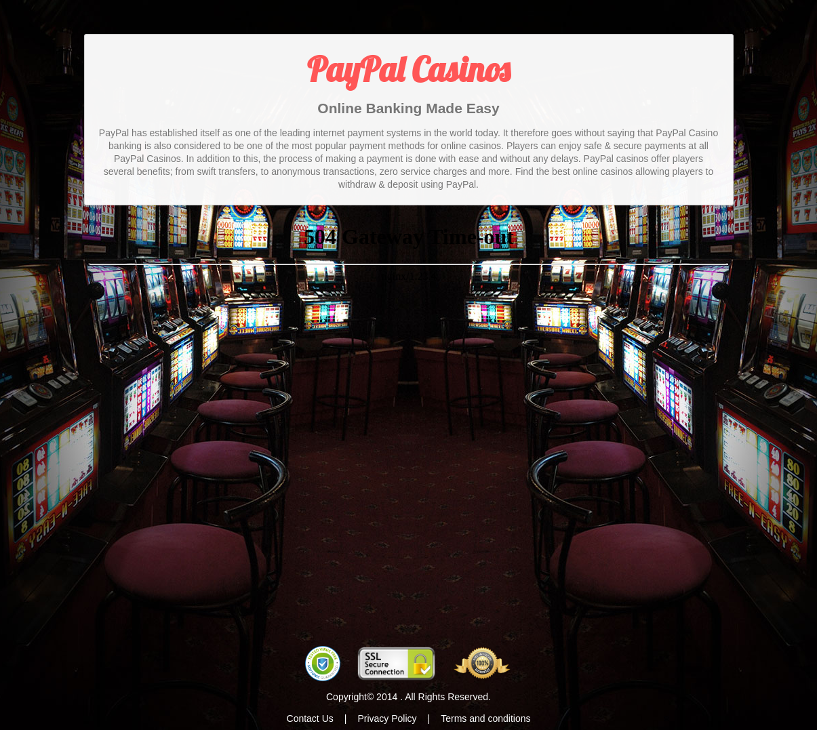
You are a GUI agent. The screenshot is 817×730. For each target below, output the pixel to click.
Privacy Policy (386, 718)
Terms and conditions (485, 718)
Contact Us (310, 718)
